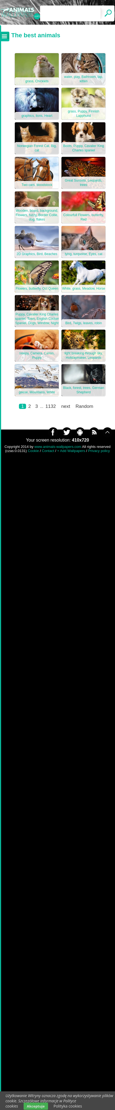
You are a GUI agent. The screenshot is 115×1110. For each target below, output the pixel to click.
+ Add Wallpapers (71, 451)
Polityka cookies (68, 1106)
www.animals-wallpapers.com (57, 447)
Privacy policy (99, 451)
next (65, 406)
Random (84, 406)
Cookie (33, 451)
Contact (48, 451)
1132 (51, 406)
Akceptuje (36, 1106)
